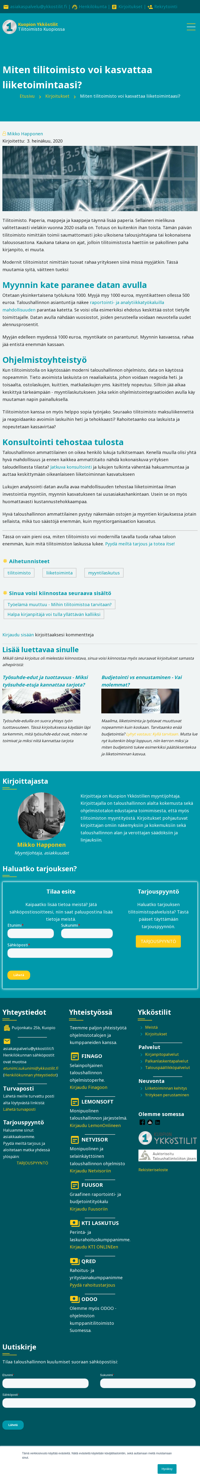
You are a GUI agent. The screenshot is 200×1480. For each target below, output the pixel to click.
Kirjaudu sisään (18, 635)
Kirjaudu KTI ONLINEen (94, 1247)
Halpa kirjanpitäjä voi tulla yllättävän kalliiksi (53, 614)
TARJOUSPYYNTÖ (158, 941)
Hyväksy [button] (167, 1469)
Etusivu (27, 96)
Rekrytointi (165, 6)
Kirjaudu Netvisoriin (90, 1171)
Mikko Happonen (25, 134)
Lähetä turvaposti (19, 1109)
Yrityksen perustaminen (167, 1095)
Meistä (151, 1027)
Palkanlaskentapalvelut (166, 1061)
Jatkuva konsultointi (71, 467)
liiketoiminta (59, 573)
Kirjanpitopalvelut (162, 1054)
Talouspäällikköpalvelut (167, 1067)
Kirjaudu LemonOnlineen (95, 1125)
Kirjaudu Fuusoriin (89, 1209)
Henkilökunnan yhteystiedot (30, 1075)
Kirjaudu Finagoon (88, 1087)
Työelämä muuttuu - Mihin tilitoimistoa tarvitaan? (59, 604)
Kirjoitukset (130, 6)
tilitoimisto (19, 573)
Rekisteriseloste (153, 1169)
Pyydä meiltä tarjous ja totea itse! (140, 544)
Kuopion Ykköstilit (38, 24)
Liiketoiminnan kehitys (166, 1088)
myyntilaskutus (104, 573)
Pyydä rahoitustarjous (92, 1285)
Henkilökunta (93, 6)
